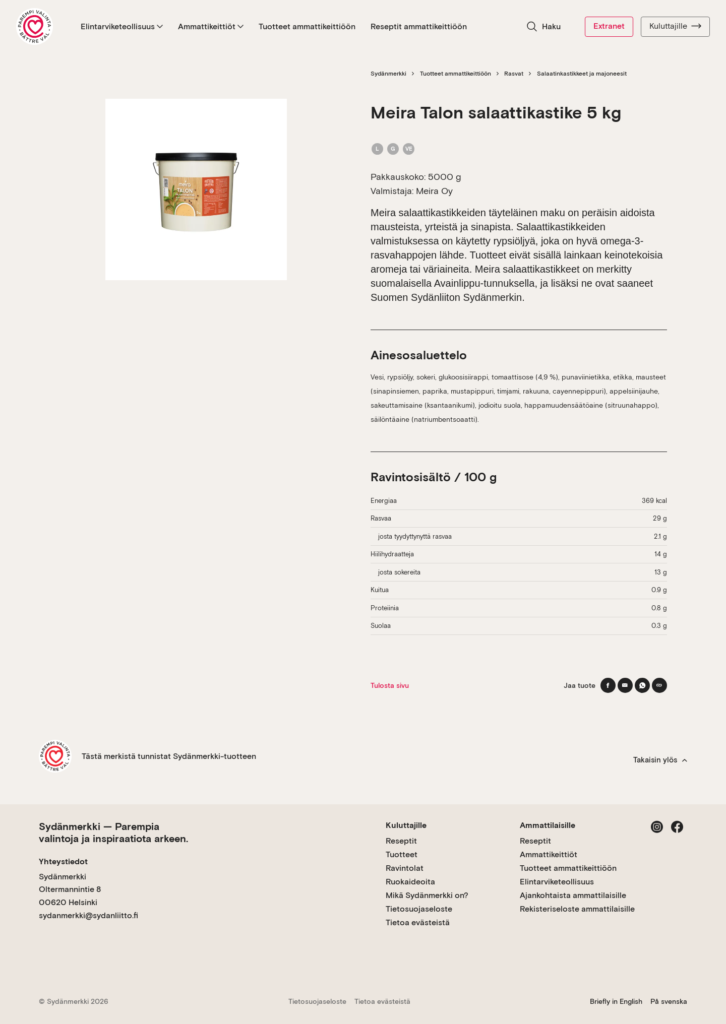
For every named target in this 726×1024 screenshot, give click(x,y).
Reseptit (401, 841)
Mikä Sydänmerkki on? (427, 895)
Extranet (609, 26)
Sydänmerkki (388, 73)
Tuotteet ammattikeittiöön (307, 26)
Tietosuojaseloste (419, 909)
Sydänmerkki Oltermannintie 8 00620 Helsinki (70, 889)
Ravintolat (405, 868)
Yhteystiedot (63, 861)
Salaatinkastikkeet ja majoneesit (582, 73)
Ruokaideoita (410, 881)
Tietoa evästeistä (418, 922)
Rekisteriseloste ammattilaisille (577, 909)
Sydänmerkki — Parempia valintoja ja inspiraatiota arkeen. (113, 832)
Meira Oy (434, 190)
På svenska (668, 1001)
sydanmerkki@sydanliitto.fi (88, 915)
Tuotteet (401, 854)
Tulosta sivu (390, 685)
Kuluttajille (675, 26)
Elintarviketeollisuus (122, 26)
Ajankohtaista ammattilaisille (573, 895)
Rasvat (513, 73)
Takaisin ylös (660, 759)
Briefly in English (616, 1001)
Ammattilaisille (547, 825)
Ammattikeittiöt (211, 26)
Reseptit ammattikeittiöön (419, 26)
